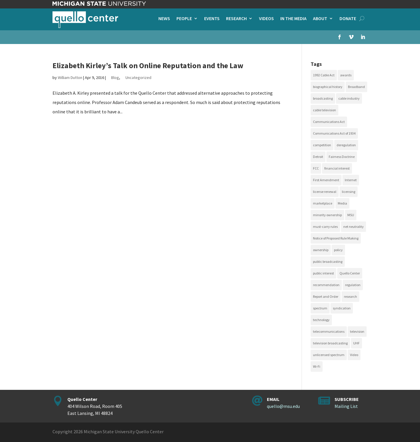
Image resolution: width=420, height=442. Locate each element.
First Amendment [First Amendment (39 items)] (326, 180)
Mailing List (346, 406)
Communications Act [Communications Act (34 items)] (329, 121)
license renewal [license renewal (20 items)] (324, 191)
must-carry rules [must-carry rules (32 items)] (325, 226)
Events (212, 18)
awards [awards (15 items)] (345, 75)
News (164, 18)
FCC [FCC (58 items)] (316, 168)
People (184, 18)
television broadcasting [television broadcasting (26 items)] (330, 343)
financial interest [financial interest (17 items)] (337, 168)
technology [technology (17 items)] (321, 320)
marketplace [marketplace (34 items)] (322, 203)
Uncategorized (138, 77)
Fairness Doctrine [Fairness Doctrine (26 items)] (342, 156)
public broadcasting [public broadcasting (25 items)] (327, 261)
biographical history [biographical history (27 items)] (327, 86)
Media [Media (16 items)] (342, 203)
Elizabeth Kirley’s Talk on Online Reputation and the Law (147, 65)
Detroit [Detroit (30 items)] (318, 156)
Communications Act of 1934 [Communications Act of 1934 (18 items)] (334, 133)
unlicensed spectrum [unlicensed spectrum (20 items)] (328, 355)
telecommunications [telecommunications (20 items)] (328, 331)
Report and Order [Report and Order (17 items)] (325, 296)
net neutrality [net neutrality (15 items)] (353, 226)
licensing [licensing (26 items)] (348, 191)
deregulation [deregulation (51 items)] (346, 145)
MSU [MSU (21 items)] (350, 215)
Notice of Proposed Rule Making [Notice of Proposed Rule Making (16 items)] (335, 238)
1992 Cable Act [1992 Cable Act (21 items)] (324, 75)
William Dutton (70, 77)
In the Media (293, 18)
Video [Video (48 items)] (354, 355)
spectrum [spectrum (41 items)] (320, 308)
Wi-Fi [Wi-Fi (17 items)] (316, 366)
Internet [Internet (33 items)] (351, 180)
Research (236, 18)
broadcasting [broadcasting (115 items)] (323, 98)
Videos (266, 18)
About (320, 18)
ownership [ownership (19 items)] (320, 250)
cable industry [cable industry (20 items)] (349, 98)
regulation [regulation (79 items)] (352, 285)
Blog (115, 77)
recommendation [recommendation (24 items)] (326, 285)
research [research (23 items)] (350, 296)
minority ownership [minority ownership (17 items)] (327, 215)
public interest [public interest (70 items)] (323, 273)
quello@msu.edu (283, 406)
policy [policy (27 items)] (338, 250)
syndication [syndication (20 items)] (342, 308)
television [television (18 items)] (357, 331)
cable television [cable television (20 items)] (324, 110)
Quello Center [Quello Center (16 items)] (350, 273)
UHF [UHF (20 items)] (356, 343)
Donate (348, 18)
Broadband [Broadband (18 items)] (356, 86)
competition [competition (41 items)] (322, 145)
